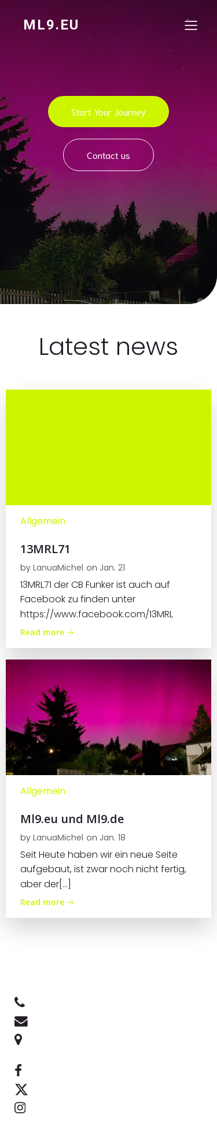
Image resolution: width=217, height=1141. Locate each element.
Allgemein (42, 521)
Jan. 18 (113, 837)
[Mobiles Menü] (191, 25)
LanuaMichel (58, 567)
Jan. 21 (112, 567)
